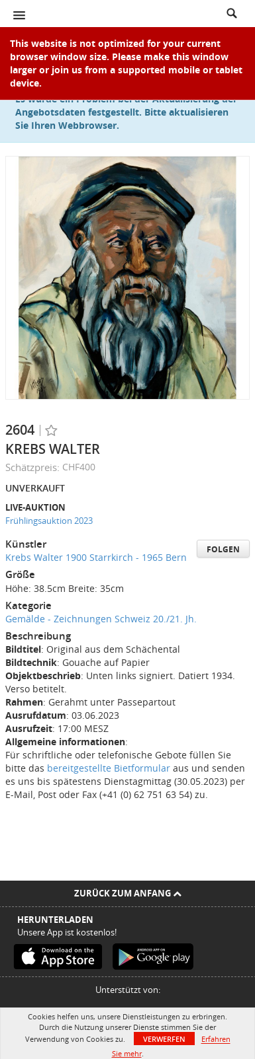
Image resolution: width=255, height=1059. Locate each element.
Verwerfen (164, 1039)
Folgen (223, 549)
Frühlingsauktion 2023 (49, 521)
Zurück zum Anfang (127, 893)
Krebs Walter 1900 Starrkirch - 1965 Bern (96, 557)
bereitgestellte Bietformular (108, 768)
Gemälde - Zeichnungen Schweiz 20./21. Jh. (101, 618)
